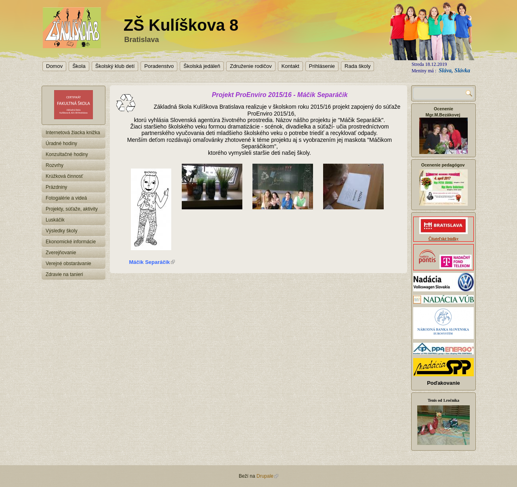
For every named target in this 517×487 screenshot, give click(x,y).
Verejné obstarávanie (68, 263)
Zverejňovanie (61, 252)
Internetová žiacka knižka (73, 132)
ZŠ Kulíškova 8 (181, 25)
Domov (54, 66)
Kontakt (290, 66)
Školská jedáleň (201, 66)
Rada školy (357, 66)
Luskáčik (55, 220)
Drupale (267, 476)
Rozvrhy (54, 165)
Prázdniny (56, 187)
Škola (79, 66)
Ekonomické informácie (71, 242)
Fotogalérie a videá (66, 198)
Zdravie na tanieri (64, 274)
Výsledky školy (62, 231)
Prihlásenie (322, 66)
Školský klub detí (115, 66)
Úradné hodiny (61, 143)
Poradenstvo (159, 66)
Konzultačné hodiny (67, 154)
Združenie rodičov (250, 66)
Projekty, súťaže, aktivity (72, 209)
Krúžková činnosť (64, 176)
